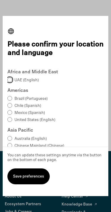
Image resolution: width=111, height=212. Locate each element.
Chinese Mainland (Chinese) (39, 146)
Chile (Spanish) (28, 106)
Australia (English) (31, 139)
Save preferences (28, 176)
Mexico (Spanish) (30, 113)
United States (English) (35, 120)
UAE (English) (27, 80)
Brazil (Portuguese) (31, 99)
